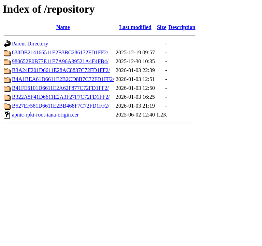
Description (182, 27)
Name (63, 27)
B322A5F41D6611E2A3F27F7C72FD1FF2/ (61, 97)
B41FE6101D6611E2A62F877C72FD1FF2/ (60, 88)
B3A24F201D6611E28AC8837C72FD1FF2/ (61, 70)
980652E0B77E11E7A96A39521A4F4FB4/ (60, 61)
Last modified (135, 27)
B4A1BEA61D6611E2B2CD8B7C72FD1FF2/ (63, 79)
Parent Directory (30, 43)
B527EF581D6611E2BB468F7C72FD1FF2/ (61, 106)
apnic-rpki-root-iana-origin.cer (45, 115)
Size (161, 27)
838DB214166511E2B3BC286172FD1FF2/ (60, 52)
